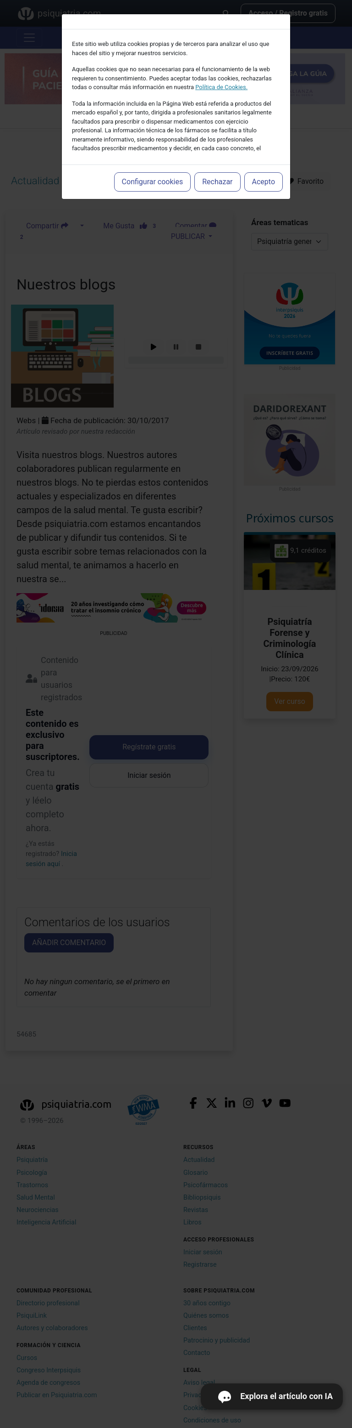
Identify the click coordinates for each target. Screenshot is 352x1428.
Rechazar (217, 181)
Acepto (263, 181)
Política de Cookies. (221, 87)
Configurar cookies (152, 181)
